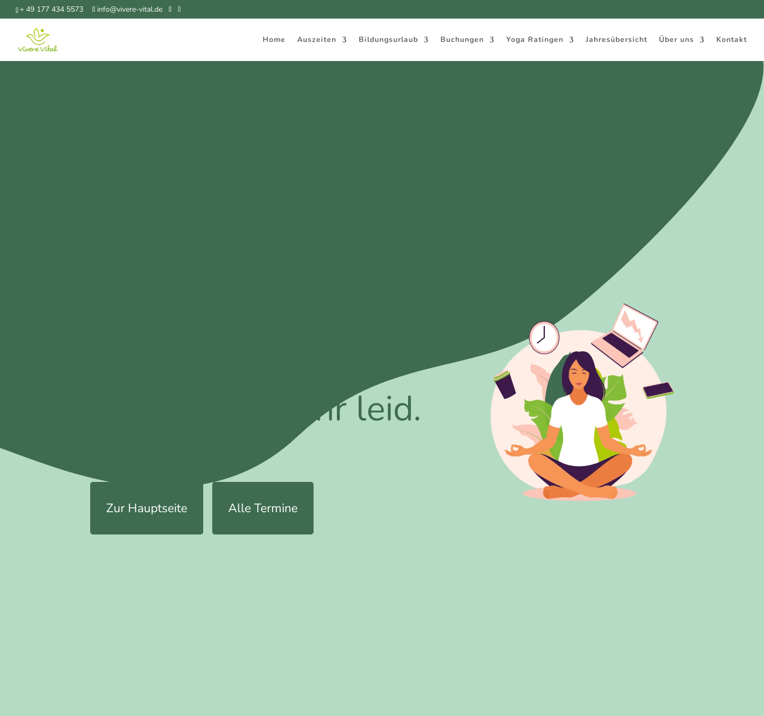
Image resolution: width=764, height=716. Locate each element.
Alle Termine (263, 508)
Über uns (676, 40)
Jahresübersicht (616, 40)
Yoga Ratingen (534, 40)
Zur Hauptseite (146, 508)
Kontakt (731, 40)
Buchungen (462, 40)
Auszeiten (316, 40)
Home (274, 40)
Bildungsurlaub (388, 40)
